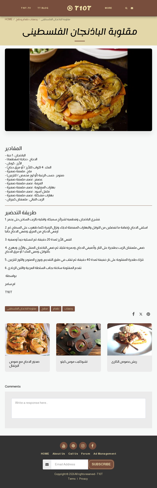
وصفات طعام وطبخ (27, 19)
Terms (71, 478)
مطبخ (44, 308)
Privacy (83, 478)
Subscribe (101, 464)
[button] (44, 8)
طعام (56, 308)
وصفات (68, 308)
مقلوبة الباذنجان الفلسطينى (21, 308)
